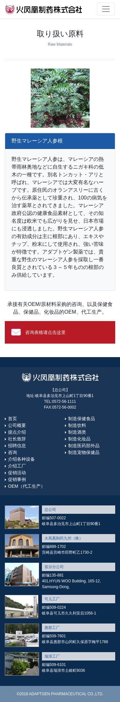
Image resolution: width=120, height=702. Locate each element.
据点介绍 (17, 432)
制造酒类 (77, 432)
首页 (12, 418)
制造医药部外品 (84, 445)
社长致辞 (17, 438)
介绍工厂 (17, 465)
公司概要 (17, 425)
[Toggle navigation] (106, 9)
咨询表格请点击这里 (45, 332)
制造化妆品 (79, 438)
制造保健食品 (81, 418)
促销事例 (17, 479)
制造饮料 (77, 425)
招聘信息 (17, 445)
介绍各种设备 (21, 459)
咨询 (12, 452)
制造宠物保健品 (84, 452)
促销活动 (17, 472)
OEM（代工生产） (26, 486)
